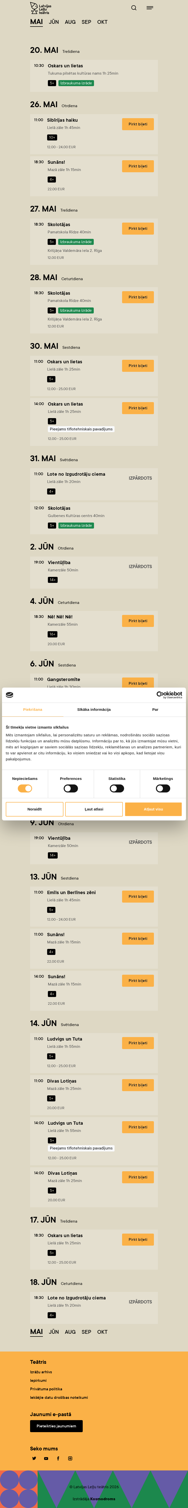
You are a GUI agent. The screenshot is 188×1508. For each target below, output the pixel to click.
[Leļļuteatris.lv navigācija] (150, 8)
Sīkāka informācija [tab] (94, 709)
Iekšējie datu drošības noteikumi (59, 1397)
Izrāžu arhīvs (41, 1372)
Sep (86, 22)
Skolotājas (59, 224)
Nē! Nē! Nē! (60, 616)
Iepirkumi (38, 1380)
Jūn (54, 22)
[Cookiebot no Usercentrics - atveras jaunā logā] (160, 695)
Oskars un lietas (65, 65)
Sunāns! (56, 162)
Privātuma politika (46, 1389)
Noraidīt (34, 809)
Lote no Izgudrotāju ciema (76, 474)
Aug (70, 22)
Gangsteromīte (63, 679)
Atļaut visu (153, 809)
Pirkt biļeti (138, 124)
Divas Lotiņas (62, 1081)
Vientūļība (59, 562)
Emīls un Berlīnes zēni (71, 892)
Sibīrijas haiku (62, 120)
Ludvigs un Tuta (64, 1039)
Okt (102, 22)
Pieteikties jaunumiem (56, 1426)
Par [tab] (155, 709)
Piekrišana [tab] (32, 709)
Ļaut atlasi (94, 809)
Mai (36, 22)
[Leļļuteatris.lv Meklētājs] (134, 8)
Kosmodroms (102, 1498)
